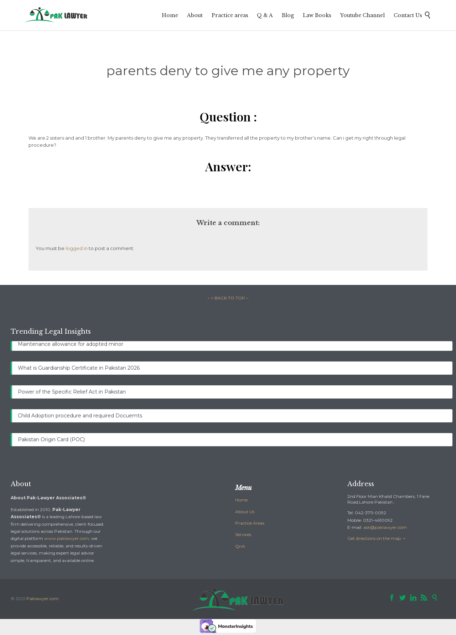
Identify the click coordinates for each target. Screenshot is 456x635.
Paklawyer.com (42, 598)
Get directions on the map (374, 538)
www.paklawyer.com (66, 538)
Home (241, 500)
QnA (240, 546)
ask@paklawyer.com (385, 527)
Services (243, 534)
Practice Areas (249, 523)
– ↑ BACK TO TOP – (228, 298)
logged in (77, 248)
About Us (244, 511)
